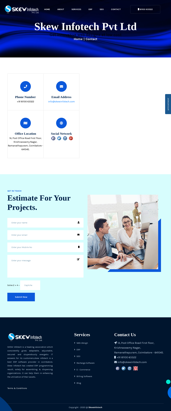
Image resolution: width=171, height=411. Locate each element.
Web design (81, 343)
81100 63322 (145, 9)
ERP (90, 9)
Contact (116, 9)
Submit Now (21, 297)
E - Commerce (82, 369)
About (60, 9)
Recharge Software (84, 363)
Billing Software (83, 376)
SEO (102, 9)
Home (47, 9)
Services (76, 9)
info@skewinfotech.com (61, 101)
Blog (77, 383)
